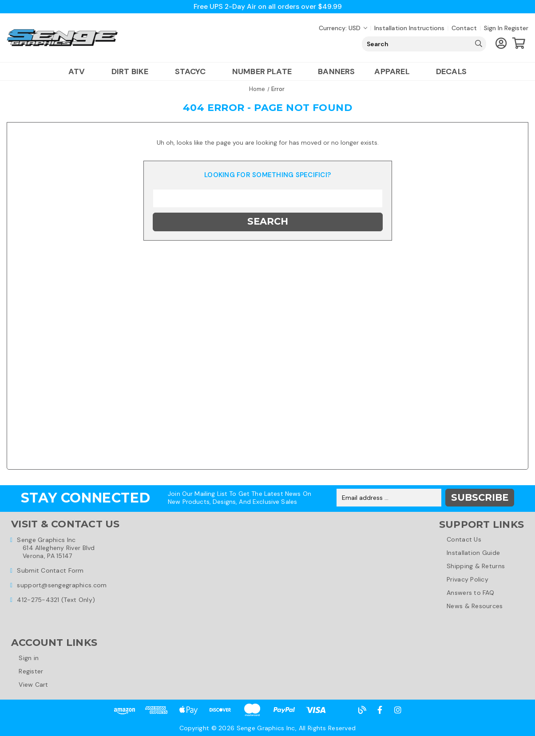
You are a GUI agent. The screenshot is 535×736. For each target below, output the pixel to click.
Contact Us (464, 539)
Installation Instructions (409, 28)
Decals (451, 71)
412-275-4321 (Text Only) (56, 599)
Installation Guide (473, 553)
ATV (80, 71)
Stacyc (194, 71)
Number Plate (265, 71)
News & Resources (475, 606)
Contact (464, 28)
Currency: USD (343, 28)
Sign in (493, 28)
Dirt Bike (133, 71)
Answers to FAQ (470, 593)
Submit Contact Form (50, 570)
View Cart (34, 685)
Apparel (395, 71)
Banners (336, 71)
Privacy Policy (467, 579)
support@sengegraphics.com (62, 585)
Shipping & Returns (476, 566)
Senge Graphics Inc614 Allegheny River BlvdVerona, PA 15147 (56, 547)
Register (516, 28)
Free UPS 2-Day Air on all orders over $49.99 (267, 6)
